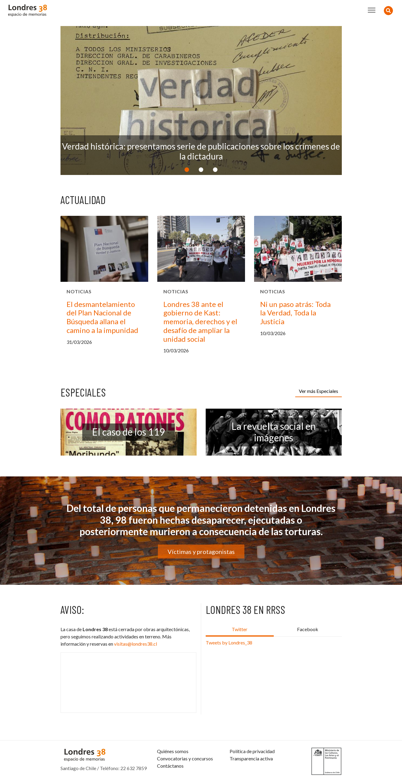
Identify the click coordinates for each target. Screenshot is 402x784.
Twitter (239, 629)
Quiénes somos (172, 751)
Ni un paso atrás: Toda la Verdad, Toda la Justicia (295, 313)
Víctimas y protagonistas (201, 551)
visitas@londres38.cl (135, 644)
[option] (201, 100)
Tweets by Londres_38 (229, 642)
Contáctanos (170, 766)
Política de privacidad (252, 751)
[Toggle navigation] (371, 10)
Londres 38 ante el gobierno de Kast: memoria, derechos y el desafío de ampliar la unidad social (200, 321)
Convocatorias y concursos (185, 758)
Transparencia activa (251, 758)
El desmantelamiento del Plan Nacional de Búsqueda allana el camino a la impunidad (102, 317)
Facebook (307, 629)
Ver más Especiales (318, 391)
